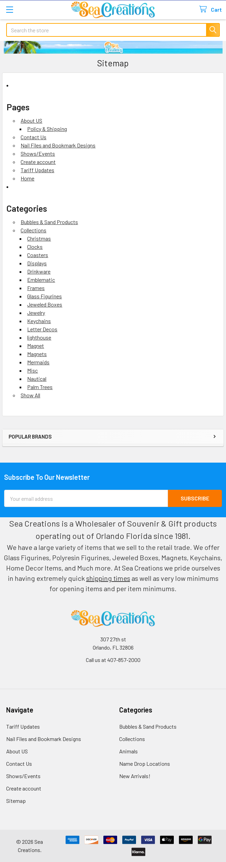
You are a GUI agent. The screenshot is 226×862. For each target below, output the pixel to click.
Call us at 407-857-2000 (113, 659)
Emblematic (41, 279)
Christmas (39, 238)
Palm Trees (40, 387)
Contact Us (33, 137)
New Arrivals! (134, 776)
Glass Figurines (44, 296)
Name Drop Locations (144, 763)
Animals (128, 751)
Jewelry (36, 312)
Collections (33, 230)
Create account (38, 161)
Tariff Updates (37, 170)
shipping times (108, 578)
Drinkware (38, 271)
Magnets (37, 354)
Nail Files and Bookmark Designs (58, 145)
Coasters (37, 255)
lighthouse (39, 337)
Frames (36, 288)
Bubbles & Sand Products (49, 222)
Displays (37, 263)
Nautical (36, 378)
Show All (30, 395)
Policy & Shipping (47, 128)
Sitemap (16, 800)
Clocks (35, 246)
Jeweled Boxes (44, 304)
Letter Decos (42, 329)
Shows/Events (38, 153)
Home (27, 178)
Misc (32, 370)
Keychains (39, 321)
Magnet (35, 345)
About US (31, 120)
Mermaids (38, 362)
